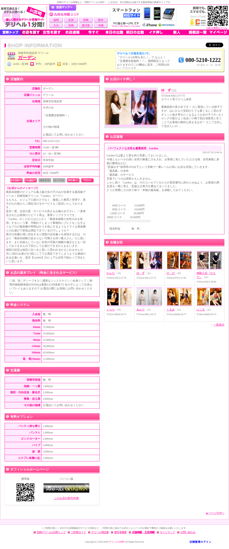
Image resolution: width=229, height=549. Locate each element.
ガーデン (27, 57)
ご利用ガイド (78, 532)
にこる (200, 309)
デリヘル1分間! (116, 542)
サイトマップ (167, 532)
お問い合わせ (187, 532)
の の (170, 273)
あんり (140, 309)
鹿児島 (86, 25)
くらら (110, 309)
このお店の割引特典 (66, 498)
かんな (110, 273)
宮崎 (71, 25)
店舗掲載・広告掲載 (143, 532)
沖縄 (101, 25)
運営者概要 (120, 532)
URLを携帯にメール (217, 28)
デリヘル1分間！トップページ (62, 8)
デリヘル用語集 (100, 532)
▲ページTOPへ (215, 513)
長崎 (86, 20)
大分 (56, 25)
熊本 (101, 20)
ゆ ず (168, 90)
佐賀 (71, 20)
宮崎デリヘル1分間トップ (51, 532)
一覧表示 (218, 324)
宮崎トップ (10, 32)
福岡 (56, 20)
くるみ (170, 309)
